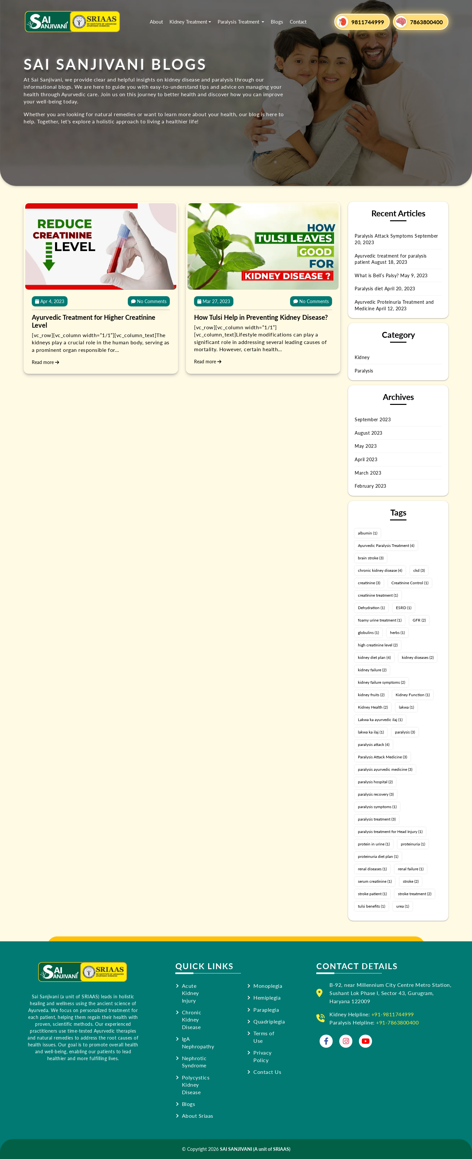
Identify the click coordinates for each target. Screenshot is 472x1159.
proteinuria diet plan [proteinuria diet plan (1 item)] (378, 856)
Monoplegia (267, 985)
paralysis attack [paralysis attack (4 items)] (373, 744)
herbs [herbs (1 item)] (397, 632)
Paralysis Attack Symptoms (384, 235)
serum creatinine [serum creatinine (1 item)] (375, 881)
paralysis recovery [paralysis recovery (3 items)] (376, 794)
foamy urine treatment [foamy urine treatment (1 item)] (380, 620)
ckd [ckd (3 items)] (419, 570)
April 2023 (366, 459)
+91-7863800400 (397, 1022)
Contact (298, 21)
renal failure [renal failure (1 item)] (410, 869)
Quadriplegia (269, 1021)
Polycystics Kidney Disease (196, 1085)
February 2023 (370, 485)
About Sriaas (197, 1115)
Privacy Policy (262, 1056)
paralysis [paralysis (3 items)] (405, 732)
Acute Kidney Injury (190, 993)
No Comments (149, 301)
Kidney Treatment (188, 21)
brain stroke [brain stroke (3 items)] (371, 558)
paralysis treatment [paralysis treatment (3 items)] (377, 819)
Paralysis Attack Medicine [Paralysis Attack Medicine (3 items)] (382, 757)
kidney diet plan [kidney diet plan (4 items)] (374, 657)
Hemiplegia (267, 997)
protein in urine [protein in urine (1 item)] (374, 844)
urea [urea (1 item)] (402, 906)
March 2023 (368, 472)
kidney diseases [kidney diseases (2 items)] (418, 657)
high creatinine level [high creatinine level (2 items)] (378, 645)
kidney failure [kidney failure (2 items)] (372, 670)
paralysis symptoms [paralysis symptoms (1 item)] (377, 806)
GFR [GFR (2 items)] (419, 620)
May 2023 (366, 446)
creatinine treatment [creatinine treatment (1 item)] (378, 595)
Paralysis (364, 370)
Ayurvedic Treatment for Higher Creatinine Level (93, 321)
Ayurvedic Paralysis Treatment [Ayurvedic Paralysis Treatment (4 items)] (386, 545)
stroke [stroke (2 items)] (411, 881)
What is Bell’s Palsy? (377, 275)
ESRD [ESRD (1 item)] (403, 607)
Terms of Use (263, 1037)
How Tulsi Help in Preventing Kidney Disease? (261, 317)
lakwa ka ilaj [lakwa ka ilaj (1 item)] (371, 732)
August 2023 (369, 432)
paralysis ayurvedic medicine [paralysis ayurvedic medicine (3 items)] (385, 769)
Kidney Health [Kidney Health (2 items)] (373, 707)
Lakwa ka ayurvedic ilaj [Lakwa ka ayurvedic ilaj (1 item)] (380, 719)
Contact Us (267, 1072)
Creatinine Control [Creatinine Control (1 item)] (409, 583)
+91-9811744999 (392, 1014)
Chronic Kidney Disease (192, 1020)
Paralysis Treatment (239, 21)
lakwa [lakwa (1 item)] (406, 707)
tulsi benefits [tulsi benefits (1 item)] (371, 906)
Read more (45, 362)
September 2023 (373, 419)
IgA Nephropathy (198, 1042)
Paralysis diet (369, 288)
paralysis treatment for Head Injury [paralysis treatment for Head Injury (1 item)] (390, 831)
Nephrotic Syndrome (194, 1062)
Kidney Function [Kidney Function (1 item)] (413, 694)
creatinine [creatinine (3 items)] (369, 583)
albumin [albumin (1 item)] (367, 533)
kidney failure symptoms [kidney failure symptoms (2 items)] (381, 682)
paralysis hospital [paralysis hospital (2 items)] (375, 782)
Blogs (277, 21)
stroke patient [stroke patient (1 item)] (372, 893)
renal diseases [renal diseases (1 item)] (372, 869)
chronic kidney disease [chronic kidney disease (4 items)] (380, 570)
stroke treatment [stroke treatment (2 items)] (414, 893)
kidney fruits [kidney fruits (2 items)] (371, 694)
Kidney (362, 357)
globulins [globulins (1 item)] (368, 632)
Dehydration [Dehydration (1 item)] (371, 607)
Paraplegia (266, 1009)
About (156, 21)
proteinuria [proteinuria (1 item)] (413, 844)
